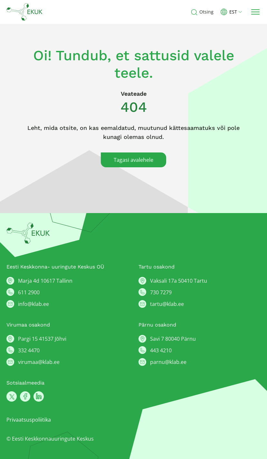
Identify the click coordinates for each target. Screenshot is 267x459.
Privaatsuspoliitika (28, 419)
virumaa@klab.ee (39, 362)
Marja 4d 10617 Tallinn (45, 280)
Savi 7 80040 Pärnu (173, 338)
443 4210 (161, 350)
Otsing (206, 12)
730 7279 (161, 292)
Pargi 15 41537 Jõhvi (42, 338)
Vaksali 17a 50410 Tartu (178, 280)
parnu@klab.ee (168, 362)
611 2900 (29, 292)
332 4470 (29, 350)
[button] (234, 11)
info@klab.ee (33, 304)
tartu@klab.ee (167, 304)
